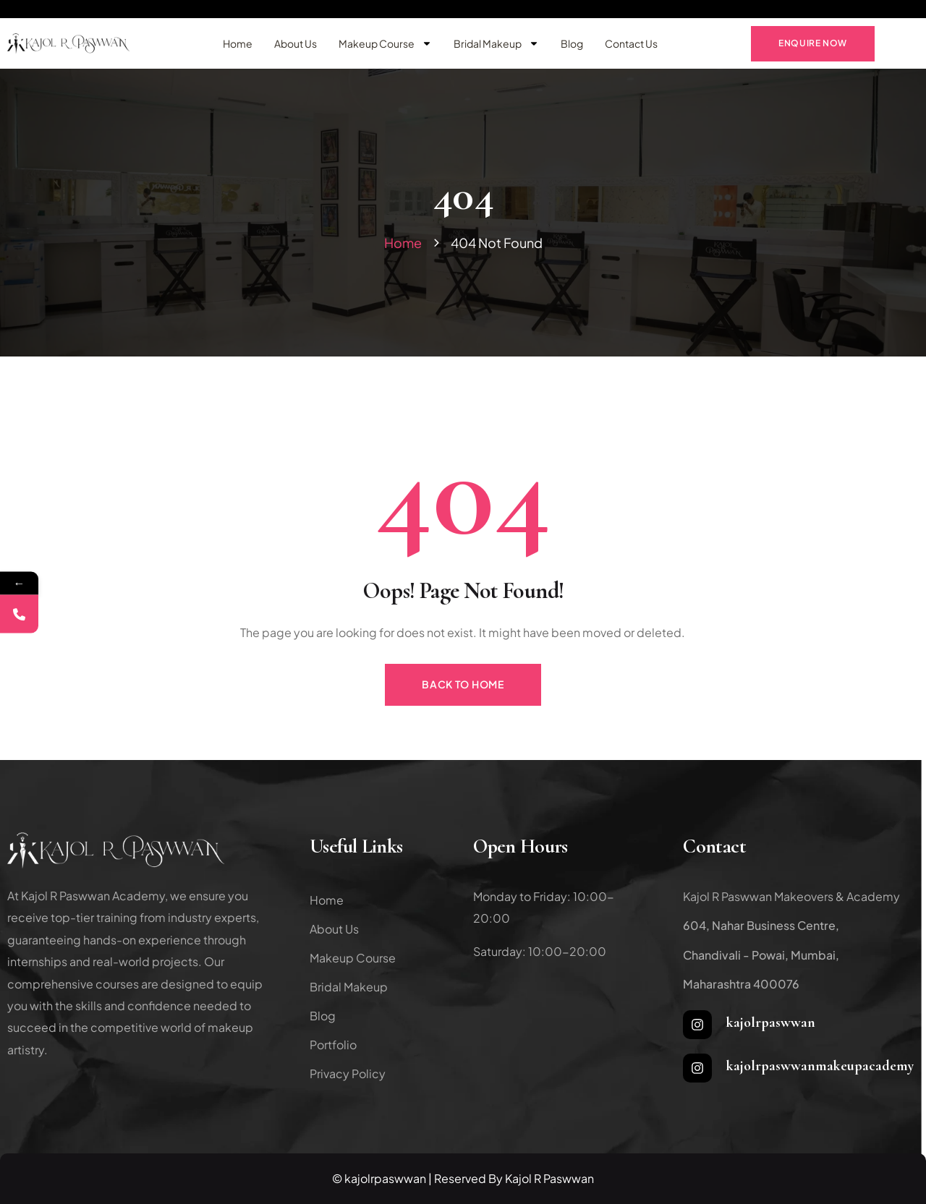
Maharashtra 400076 (741, 983)
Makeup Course (385, 43)
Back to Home (463, 684)
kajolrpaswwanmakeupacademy (820, 1066)
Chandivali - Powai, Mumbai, (761, 954)
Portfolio (333, 1044)
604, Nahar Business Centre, (761, 925)
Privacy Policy (348, 1073)
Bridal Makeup (496, 43)
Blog (572, 43)
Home (237, 43)
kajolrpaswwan (770, 1022)
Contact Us (631, 43)
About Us (295, 43)
